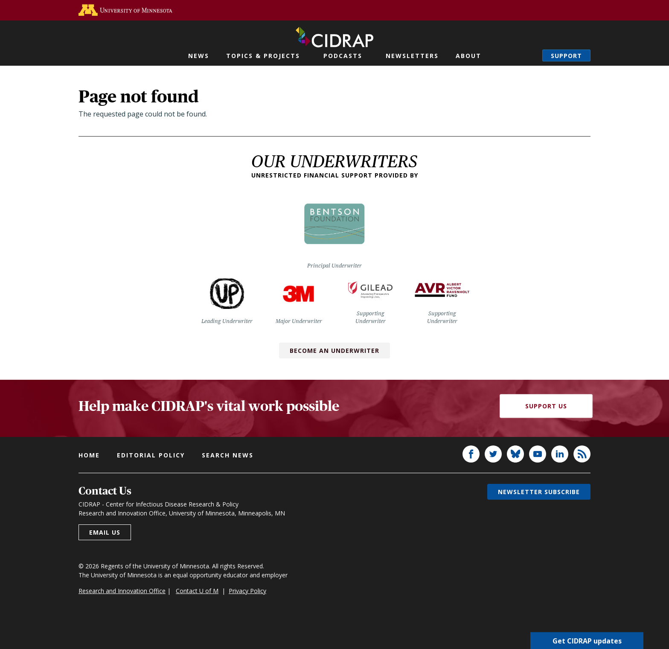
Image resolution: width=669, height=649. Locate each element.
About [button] (468, 56)
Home (89, 455)
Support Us (546, 406)
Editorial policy (151, 455)
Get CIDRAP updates (587, 640)
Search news (227, 455)
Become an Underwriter (334, 350)
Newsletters (412, 56)
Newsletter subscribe (539, 492)
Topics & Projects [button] (263, 56)
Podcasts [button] (342, 56)
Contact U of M (197, 591)
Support (566, 56)
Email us (104, 532)
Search (527, 55)
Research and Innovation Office (122, 591)
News (198, 56)
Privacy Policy (247, 591)
